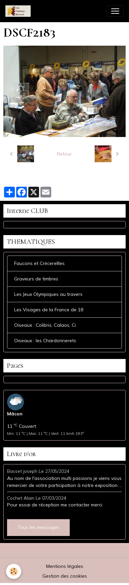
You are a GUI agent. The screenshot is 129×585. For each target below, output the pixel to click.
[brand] (19, 11)
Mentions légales (64, 566)
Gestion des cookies (64, 576)
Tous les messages (38, 527)
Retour (64, 154)
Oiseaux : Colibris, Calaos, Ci (45, 325)
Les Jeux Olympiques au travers (48, 294)
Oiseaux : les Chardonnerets (45, 341)
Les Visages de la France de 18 (48, 310)
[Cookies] (13, 571)
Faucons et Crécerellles (39, 263)
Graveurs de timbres (36, 279)
